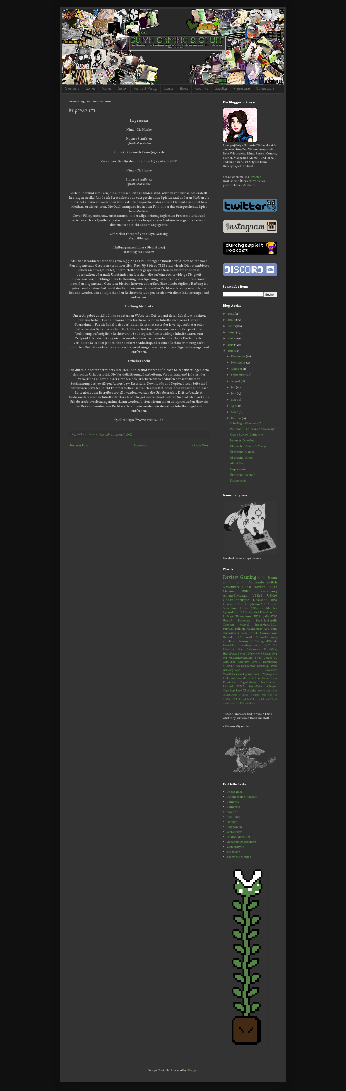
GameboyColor (231, 670)
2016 (230, 351)
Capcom (228, 625)
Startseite (72, 89)
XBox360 (272, 687)
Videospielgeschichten (241, 842)
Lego (239, 691)
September (238, 375)
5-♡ (262, 577)
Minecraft (267, 695)
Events (253, 633)
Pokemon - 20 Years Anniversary (252, 429)
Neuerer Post (79, 446)
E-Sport (273, 699)
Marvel (244, 625)
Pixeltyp (231, 822)
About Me (201, 89)
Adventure (231, 587)
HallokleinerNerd (232, 703)
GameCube (229, 662)
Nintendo (256, 582)
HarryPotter (230, 654)
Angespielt (271, 691)
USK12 (272, 587)
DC (275, 658)
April (234, 406)
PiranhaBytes (269, 678)
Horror (259, 587)
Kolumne (255, 695)
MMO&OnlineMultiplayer (237, 674)
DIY (240, 649)
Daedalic (228, 637)
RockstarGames (232, 678)
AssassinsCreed (245, 666)
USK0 (246, 587)
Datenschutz (265, 89)
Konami (267, 654)
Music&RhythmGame (241, 658)
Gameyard (233, 807)
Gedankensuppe (236, 599)
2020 (231, 326)
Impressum (241, 89)
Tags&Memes (248, 682)
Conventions (268, 633)
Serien (122, 89)
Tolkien (240, 629)
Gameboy (243, 662)
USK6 (246, 591)
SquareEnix (230, 613)
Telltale (237, 699)
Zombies (228, 641)
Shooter (271, 608)
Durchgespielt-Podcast (241, 797)
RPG (274, 600)
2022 (231, 314)
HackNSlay (270, 649)
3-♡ (241, 582)
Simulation (260, 600)
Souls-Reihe (255, 687)
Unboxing (241, 641)
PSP (275, 695)
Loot (257, 678)
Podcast (228, 617)
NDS (257, 617)
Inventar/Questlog (242, 441)
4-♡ (228, 582)
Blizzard (228, 687)
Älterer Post (200, 446)
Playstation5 (248, 703)
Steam (272, 577)
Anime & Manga (145, 89)
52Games (257, 608)
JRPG (243, 613)
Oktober (237, 369)
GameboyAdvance (250, 645)
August (236, 381)
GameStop (229, 691)
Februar (236, 419)
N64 (274, 654)
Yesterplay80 (235, 847)
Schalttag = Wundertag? (245, 423)
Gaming (248, 577)
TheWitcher (229, 645)
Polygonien (234, 827)
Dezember (238, 356)
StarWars (228, 699)
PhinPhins (233, 817)
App (266, 629)
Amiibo (261, 691)
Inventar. (255, 177)
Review (230, 577)
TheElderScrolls (266, 621)
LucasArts (271, 670)
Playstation (229, 682)
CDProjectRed (254, 654)
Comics (168, 89)
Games (90, 89)
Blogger (192, 1071)
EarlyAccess (253, 649)
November (238, 363)
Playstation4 (267, 591)
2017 (230, 345)
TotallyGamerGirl (238, 837)
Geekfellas (244, 695)
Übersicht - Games (242, 452)
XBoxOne (228, 666)
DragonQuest (230, 695)
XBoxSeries (249, 691)
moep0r (232, 812)
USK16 (272, 595)
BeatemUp (263, 666)
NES (252, 641)
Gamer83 (232, 802)
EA (240, 637)
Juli (233, 387)
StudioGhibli (231, 633)
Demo (274, 666)
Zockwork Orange (238, 857)
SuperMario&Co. (266, 625)
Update (245, 699)
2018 (230, 339)
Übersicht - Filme (241, 458)
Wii (225, 658)
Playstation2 (270, 662)
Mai (233, 400)
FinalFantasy (254, 629)
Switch (272, 582)
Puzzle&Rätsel (258, 613)
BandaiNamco (269, 682)
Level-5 (256, 662)
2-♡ (240, 604)
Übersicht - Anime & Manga (248, 446)
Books (184, 89)
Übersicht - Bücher (242, 475)
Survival (228, 629)
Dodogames (234, 792)
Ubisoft (227, 621)
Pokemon (229, 604)
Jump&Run (252, 604)
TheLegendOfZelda (266, 641)
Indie (244, 633)
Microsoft (248, 678)
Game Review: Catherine (246, 435)
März (235, 412)
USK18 (257, 595)
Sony (274, 629)
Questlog (221, 89)
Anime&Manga (235, 595)
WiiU (248, 637)
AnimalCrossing (266, 637)
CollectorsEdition (259, 699)
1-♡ (273, 613)
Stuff (266, 645)
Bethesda (244, 621)
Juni (234, 394)
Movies (106, 89)
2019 (231, 332)
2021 (230, 320)
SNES (258, 658)
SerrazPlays (234, 832)
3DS (263, 604)
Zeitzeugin (233, 852)
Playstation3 (243, 617)
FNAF (240, 687)
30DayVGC (269, 617)
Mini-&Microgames (265, 674)
